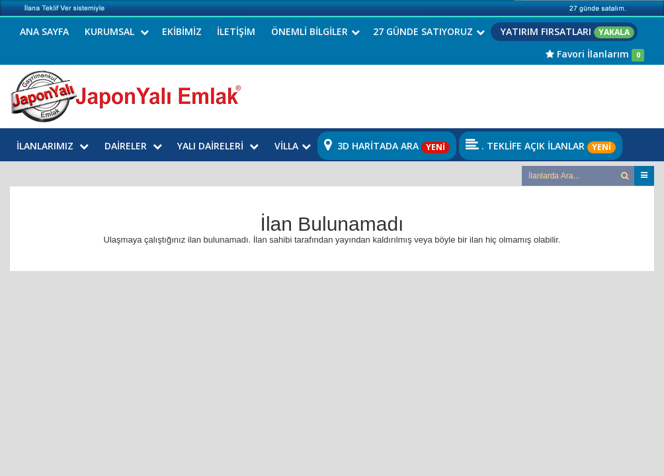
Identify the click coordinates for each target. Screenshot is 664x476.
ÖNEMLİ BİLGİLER (315, 31)
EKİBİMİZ (182, 31)
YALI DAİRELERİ (218, 145)
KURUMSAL (117, 31)
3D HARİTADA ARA (387, 145)
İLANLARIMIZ (53, 145)
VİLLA (292, 145)
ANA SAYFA (44, 31)
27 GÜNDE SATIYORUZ (429, 31)
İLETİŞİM (236, 31)
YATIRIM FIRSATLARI (567, 31)
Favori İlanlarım (595, 54)
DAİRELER (133, 145)
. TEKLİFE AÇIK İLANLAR (541, 145)
